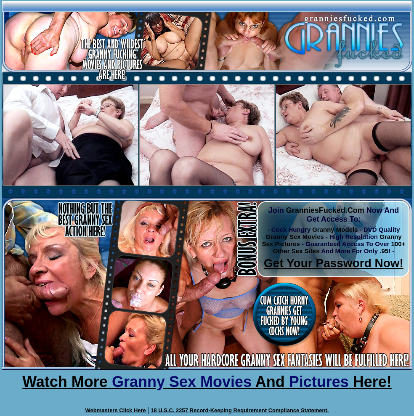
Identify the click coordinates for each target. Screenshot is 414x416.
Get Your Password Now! (333, 263)
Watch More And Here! (207, 381)
